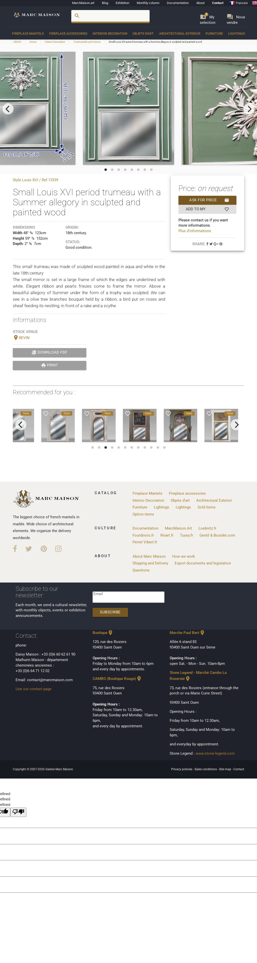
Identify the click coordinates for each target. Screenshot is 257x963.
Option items (143, 514)
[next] (248, 108)
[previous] (8, 108)
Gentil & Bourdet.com (217, 535)
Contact (217, 3)
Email (98, 594)
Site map (225, 769)
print (49, 365)
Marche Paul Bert (187, 633)
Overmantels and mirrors (87, 41)
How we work (183, 556)
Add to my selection (207, 209)
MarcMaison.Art (178, 528)
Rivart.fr (166, 535)
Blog (105, 3)
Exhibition (122, 3)
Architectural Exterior (179, 33)
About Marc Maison (149, 556)
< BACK (17, 41)
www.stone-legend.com (215, 753)
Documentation (178, 3)
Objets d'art (143, 33)
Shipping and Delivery (150, 563)
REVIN (21, 338)
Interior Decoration (110, 33)
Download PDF (50, 352)
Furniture (214, 33)
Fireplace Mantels (28, 33)
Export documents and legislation (203, 563)
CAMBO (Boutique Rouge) (117, 679)
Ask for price (209, 200)
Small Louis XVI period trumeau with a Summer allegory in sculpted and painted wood (155, 41)
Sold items (207, 507)
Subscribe (110, 612)
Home (33, 41)
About (200, 3)
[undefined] (18, 812)
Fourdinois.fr (143, 535)
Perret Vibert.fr (145, 542)
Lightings (236, 33)
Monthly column (148, 3)
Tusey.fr (186, 535)
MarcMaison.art (83, 3)
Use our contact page (33, 689)
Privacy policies (182, 769)
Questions (141, 570)
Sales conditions (206, 769)
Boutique (103, 633)
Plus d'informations (194, 231)
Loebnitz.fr (207, 528)
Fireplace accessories (68, 33)
